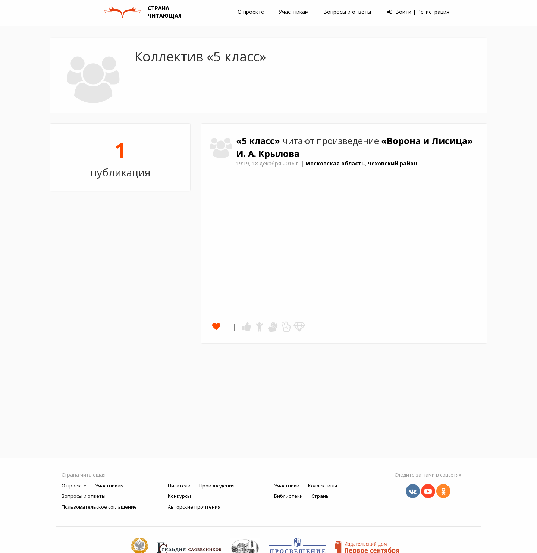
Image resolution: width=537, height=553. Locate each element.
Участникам (294, 11)
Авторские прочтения (194, 506)
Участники (286, 485)
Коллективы (322, 485)
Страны (320, 496)
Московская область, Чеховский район (361, 163)
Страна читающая (84, 474)
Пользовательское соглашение (99, 506)
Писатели (179, 485)
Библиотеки (288, 496)
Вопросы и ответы (347, 11)
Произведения (217, 485)
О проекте (251, 11)
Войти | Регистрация (418, 11)
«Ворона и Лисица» (427, 141)
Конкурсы (179, 496)
